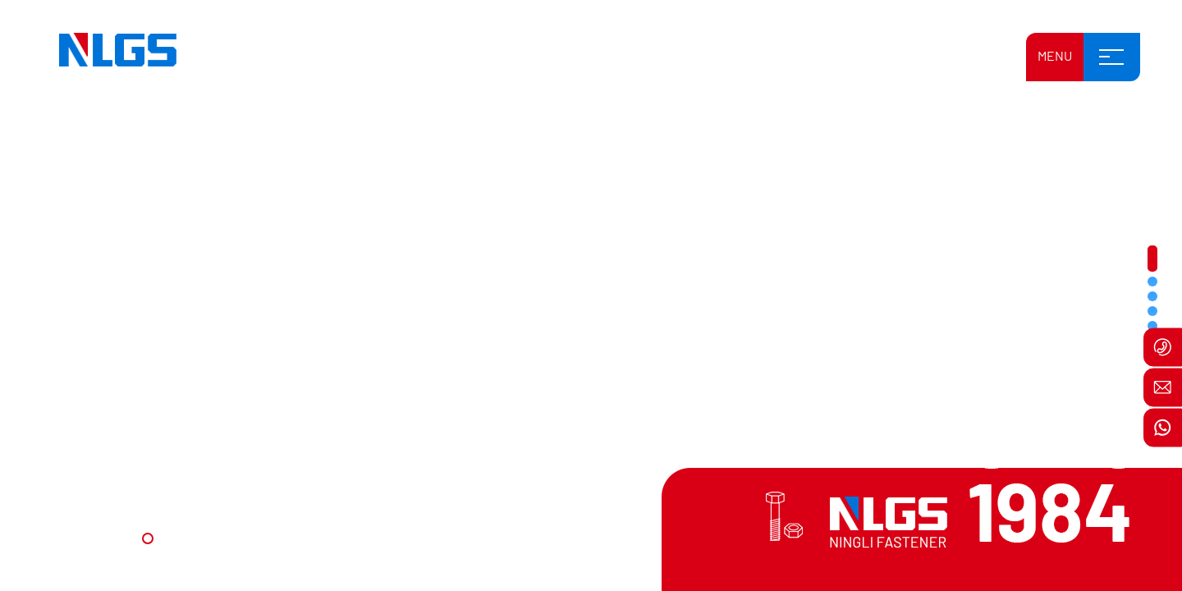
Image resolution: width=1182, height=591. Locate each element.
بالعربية (968, 58)
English (839, 58)
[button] (147, 538)
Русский (920, 58)
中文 (878, 58)
